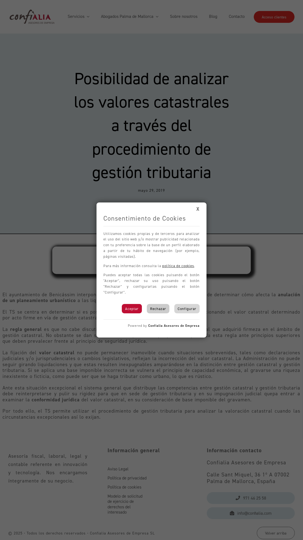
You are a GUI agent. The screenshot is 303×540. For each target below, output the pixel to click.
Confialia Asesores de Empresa (174, 326)
